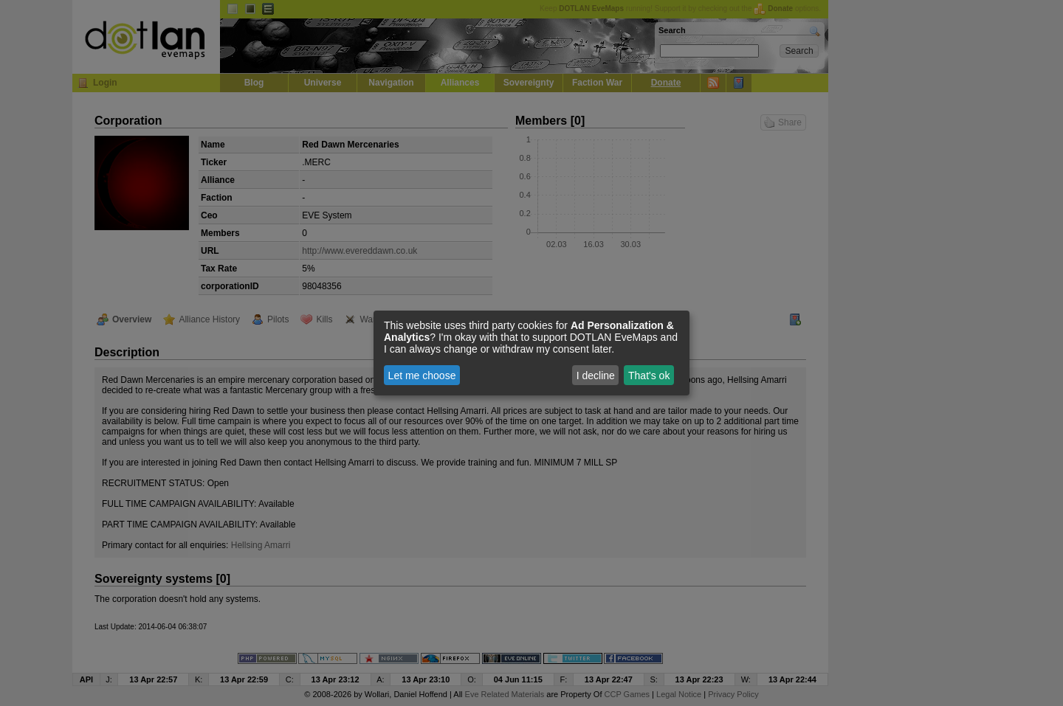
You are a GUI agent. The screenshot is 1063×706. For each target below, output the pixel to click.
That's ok (649, 375)
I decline (596, 375)
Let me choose (422, 375)
